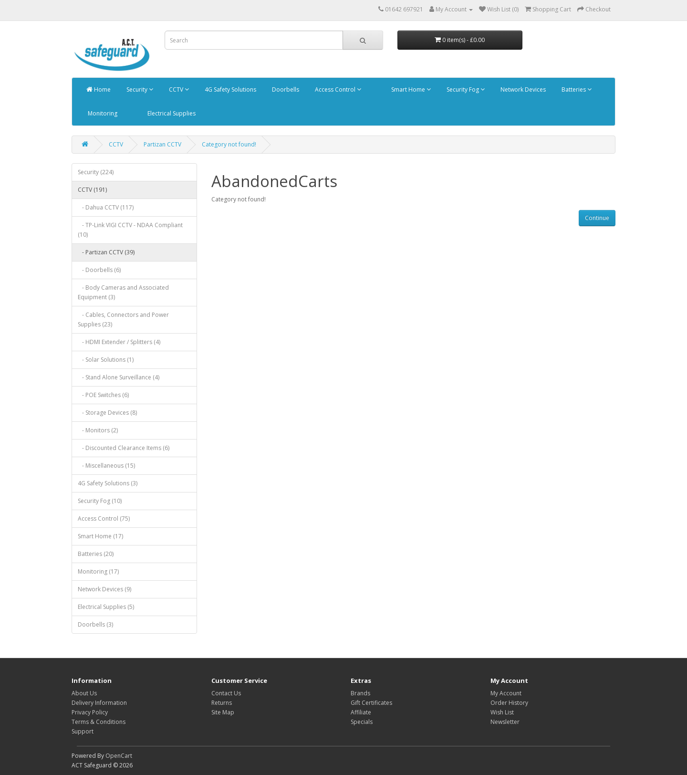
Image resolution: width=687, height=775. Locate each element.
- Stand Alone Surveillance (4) (118, 377)
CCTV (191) (92, 190)
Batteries (576, 89)
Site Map (222, 712)
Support (83, 731)
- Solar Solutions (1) (106, 360)
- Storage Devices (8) (107, 412)
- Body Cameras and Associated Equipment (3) (123, 292)
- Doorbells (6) (99, 270)
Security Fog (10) (100, 501)
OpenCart (118, 756)
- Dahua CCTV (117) (106, 207)
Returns (221, 703)
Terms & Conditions (98, 722)
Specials (362, 722)
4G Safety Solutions (229, 89)
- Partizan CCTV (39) (106, 252)
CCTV (178, 89)
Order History (509, 703)
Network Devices (522, 89)
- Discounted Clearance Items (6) (123, 448)
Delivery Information (99, 703)
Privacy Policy (90, 712)
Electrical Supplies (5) (106, 607)
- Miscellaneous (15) (106, 465)
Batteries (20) (96, 554)
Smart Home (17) (100, 536)
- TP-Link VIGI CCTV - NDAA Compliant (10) (130, 230)
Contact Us (226, 693)
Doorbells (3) (95, 624)
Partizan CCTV (162, 144)
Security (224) (96, 172)
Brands (360, 693)
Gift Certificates (371, 703)
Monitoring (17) (98, 571)
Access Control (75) (104, 518)
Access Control (337, 89)
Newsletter (505, 722)
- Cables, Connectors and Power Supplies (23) (123, 319)
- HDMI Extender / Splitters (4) (119, 342)
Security (139, 89)
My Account (505, 693)
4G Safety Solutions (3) (107, 483)
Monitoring (101, 113)
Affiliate (361, 712)
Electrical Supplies (171, 113)
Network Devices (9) (104, 589)
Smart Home (410, 89)
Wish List (502, 712)
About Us (84, 693)
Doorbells (285, 89)
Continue (597, 218)
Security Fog (465, 89)
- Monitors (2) (98, 430)
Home (98, 89)
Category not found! (229, 144)
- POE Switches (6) (103, 395)
